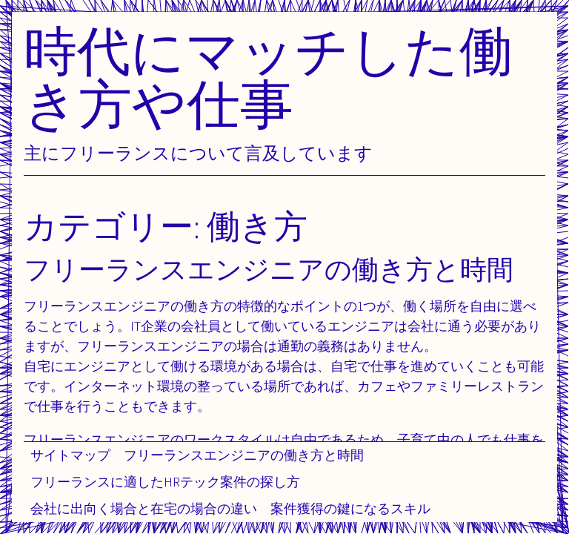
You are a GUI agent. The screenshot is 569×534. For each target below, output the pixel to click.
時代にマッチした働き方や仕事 (268, 77)
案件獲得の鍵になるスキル (350, 508)
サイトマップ (70, 455)
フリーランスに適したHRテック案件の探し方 (165, 481)
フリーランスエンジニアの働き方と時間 (244, 455)
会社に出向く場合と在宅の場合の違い (143, 508)
